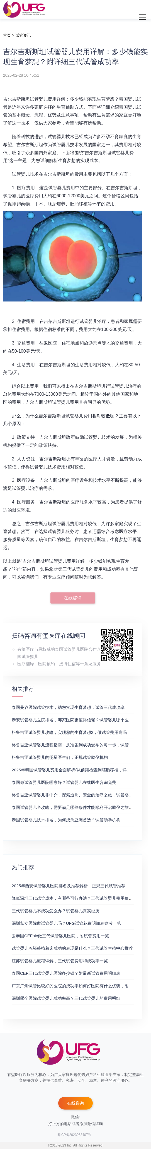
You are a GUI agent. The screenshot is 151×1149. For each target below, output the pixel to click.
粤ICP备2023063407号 (74, 1135)
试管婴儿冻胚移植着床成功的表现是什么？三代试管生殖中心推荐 (72, 948)
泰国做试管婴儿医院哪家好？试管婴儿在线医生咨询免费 (64, 782)
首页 (7, 35)
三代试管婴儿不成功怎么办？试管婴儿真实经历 (55, 910)
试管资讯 (23, 35)
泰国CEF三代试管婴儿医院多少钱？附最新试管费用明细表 (66, 973)
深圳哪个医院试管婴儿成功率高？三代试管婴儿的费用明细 (66, 998)
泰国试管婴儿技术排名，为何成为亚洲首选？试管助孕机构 (66, 819)
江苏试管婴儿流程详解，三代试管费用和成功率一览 (60, 960)
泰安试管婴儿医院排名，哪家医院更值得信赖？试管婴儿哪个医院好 (74, 719)
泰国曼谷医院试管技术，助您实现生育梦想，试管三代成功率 (68, 707)
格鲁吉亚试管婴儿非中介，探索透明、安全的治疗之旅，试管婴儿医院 (76, 794)
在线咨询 (73, 597)
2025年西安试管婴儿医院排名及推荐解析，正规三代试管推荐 (68, 885)
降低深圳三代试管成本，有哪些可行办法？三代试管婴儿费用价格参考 (76, 898)
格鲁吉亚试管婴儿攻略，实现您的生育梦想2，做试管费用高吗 (69, 732)
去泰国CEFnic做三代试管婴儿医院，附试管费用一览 (60, 935)
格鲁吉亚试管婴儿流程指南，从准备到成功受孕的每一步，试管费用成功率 (81, 744)
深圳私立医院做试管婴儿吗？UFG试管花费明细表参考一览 (66, 923)
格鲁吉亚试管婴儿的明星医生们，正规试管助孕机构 (60, 757)
